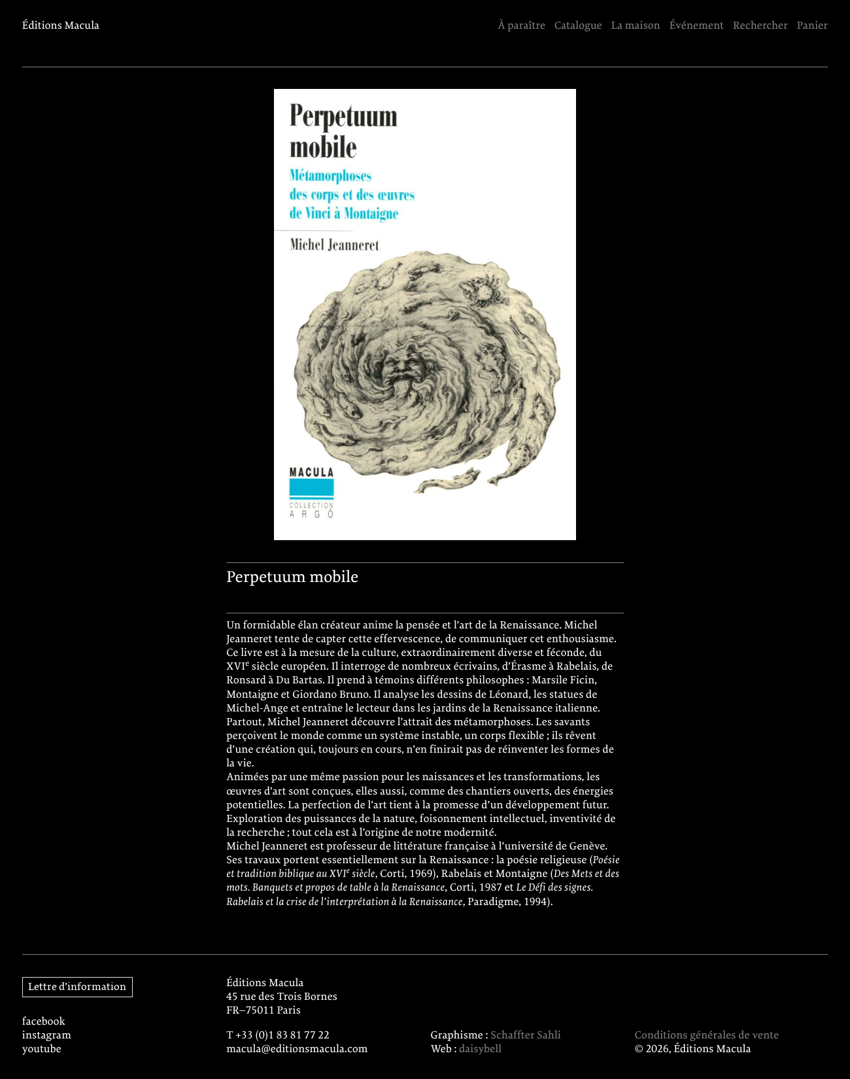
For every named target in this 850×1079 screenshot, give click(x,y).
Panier (812, 26)
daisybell (480, 1049)
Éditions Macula (60, 26)
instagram (46, 1036)
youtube (41, 1049)
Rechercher (760, 26)
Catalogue (578, 26)
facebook (43, 1022)
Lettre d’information (77, 987)
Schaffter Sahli (525, 1036)
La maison (635, 26)
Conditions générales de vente (707, 1036)
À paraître (521, 26)
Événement (697, 26)
